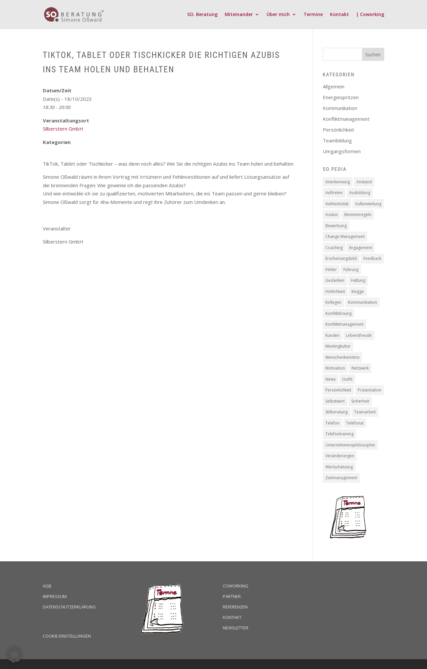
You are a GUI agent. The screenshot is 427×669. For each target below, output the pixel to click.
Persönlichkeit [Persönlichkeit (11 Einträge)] (338, 390)
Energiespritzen (341, 97)
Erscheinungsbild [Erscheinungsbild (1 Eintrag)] (341, 258)
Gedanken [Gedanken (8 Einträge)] (334, 280)
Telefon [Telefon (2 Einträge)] (332, 423)
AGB (47, 586)
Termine (313, 14)
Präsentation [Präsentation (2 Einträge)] (369, 390)
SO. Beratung (202, 14)
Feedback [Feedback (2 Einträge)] (372, 258)
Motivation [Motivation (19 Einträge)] (335, 368)
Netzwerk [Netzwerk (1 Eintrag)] (360, 368)
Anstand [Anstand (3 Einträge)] (364, 182)
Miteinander (239, 14)
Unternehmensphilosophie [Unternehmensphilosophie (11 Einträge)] (350, 445)
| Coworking (370, 14)
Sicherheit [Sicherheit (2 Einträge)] (360, 401)
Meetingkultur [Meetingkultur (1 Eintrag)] (338, 346)
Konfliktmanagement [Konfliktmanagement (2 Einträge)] (344, 324)
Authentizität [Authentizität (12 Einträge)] (337, 204)
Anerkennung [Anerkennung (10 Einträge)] (337, 182)
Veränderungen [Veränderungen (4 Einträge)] (339, 456)
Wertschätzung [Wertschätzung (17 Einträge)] (339, 467)
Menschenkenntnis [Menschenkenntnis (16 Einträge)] (342, 357)
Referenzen (235, 607)
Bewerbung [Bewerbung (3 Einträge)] (336, 225)
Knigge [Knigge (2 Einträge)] (358, 291)
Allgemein (333, 86)
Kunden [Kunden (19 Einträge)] (332, 335)
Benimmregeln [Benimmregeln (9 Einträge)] (357, 214)
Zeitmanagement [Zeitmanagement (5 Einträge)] (341, 477)
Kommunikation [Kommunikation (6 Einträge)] (362, 302)
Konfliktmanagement (346, 119)
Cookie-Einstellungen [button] (67, 636)
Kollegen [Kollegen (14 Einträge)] (333, 302)
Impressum (55, 596)
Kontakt (339, 14)
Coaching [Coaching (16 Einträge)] (334, 247)
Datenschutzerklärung (69, 607)
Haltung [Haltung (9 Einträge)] (358, 280)
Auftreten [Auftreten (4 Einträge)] (334, 192)
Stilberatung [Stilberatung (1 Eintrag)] (336, 412)
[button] (14, 654)
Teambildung (337, 140)
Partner (232, 596)
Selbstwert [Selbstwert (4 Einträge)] (335, 401)
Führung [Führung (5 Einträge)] (350, 269)
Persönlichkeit (338, 129)
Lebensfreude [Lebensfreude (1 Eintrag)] (359, 335)
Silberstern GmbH (63, 128)
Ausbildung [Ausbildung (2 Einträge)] (359, 192)
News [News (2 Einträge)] (330, 379)
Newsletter (235, 628)
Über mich (278, 14)
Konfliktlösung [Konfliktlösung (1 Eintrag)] (338, 313)
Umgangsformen (342, 151)
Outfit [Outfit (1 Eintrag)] (347, 379)
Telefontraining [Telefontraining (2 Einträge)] (339, 434)
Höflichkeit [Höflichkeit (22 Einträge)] (335, 291)
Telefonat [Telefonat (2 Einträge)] (355, 423)
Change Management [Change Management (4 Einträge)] (345, 236)
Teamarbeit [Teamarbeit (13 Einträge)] (365, 412)
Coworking (235, 586)
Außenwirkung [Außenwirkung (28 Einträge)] (368, 204)
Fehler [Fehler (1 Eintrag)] (331, 269)
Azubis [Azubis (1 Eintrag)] (331, 214)
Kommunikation (340, 108)
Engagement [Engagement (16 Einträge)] (360, 247)
